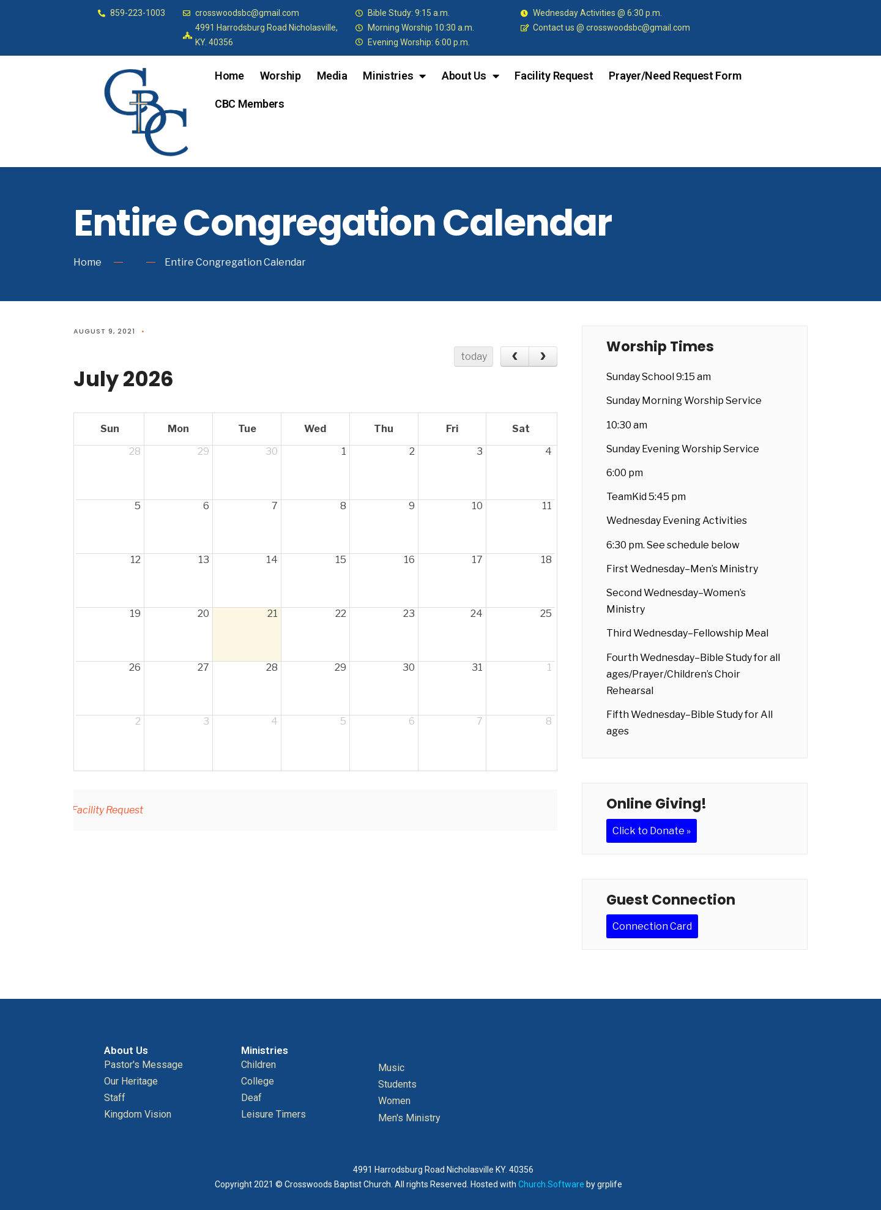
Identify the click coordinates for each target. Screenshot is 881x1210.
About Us (470, 76)
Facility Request (554, 75)
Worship (280, 75)
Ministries (394, 76)
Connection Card (652, 926)
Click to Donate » (651, 831)
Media (332, 75)
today (474, 356)
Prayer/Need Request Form (675, 75)
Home (229, 75)
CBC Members (249, 103)
